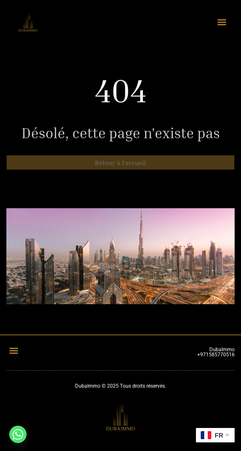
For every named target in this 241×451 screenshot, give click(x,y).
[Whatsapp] (18, 434)
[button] (221, 22)
